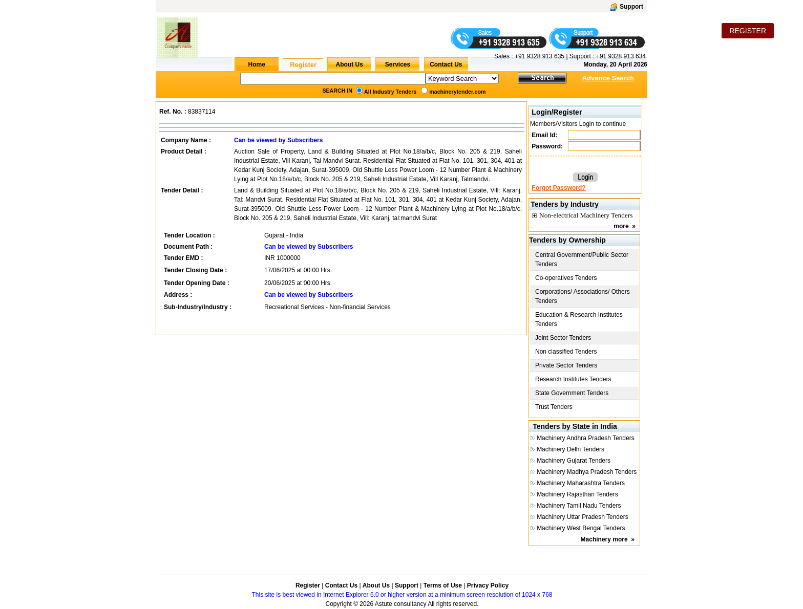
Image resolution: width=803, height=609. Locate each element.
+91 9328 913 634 (621, 56)
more (621, 226)
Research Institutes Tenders (573, 379)
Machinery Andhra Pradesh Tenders (586, 438)
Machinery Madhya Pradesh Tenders (587, 471)
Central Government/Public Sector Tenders (581, 259)
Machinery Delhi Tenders (570, 449)
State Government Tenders (571, 393)
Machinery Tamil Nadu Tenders (579, 505)
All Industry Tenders (390, 92)
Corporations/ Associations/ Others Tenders (582, 296)
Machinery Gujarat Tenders (573, 460)
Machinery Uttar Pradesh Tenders (582, 516)
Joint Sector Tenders (563, 337)
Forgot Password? (558, 187)
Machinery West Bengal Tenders (581, 528)
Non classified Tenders (566, 351)
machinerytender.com (457, 92)
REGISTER (747, 31)
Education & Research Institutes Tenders (579, 319)
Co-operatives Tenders (566, 277)
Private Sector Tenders (566, 365)
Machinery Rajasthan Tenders (577, 494)
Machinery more (604, 539)
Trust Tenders (554, 406)
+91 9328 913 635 (538, 56)
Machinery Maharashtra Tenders (581, 483)
